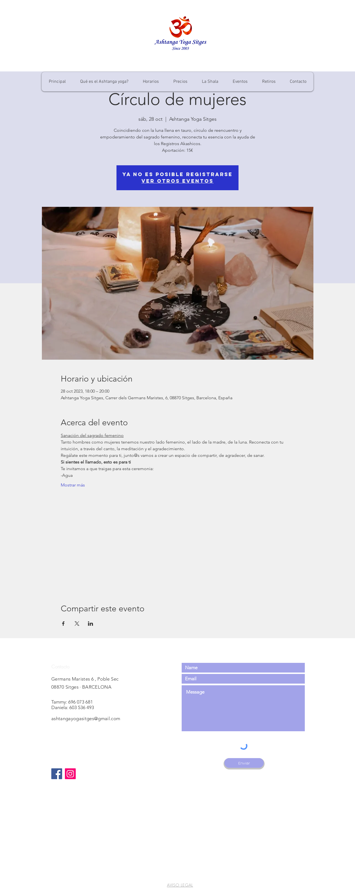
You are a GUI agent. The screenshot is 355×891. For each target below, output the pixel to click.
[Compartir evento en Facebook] (63, 623)
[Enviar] (244, 763)
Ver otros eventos (177, 181)
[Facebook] (56, 773)
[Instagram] (70, 773)
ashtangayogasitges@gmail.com (85, 718)
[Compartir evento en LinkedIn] (90, 623)
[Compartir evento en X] (77, 623)
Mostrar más (73, 485)
